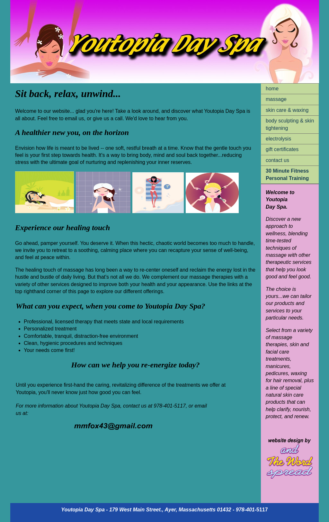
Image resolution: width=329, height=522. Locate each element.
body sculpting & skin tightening (290, 124)
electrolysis (278, 138)
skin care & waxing (287, 110)
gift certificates (282, 149)
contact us (277, 160)
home (272, 88)
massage (276, 99)
